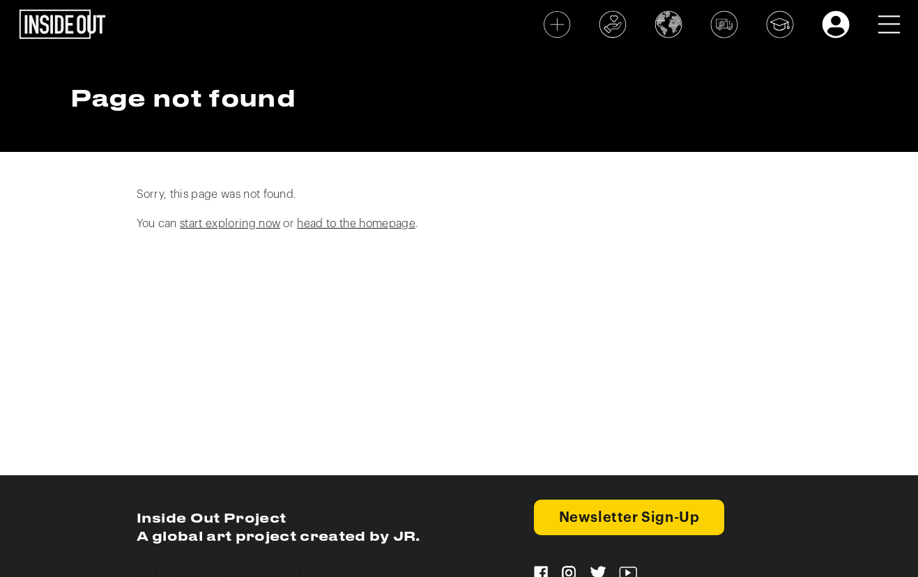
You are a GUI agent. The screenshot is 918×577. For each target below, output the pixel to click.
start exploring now (230, 223)
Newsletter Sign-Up (629, 518)
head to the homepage (356, 223)
